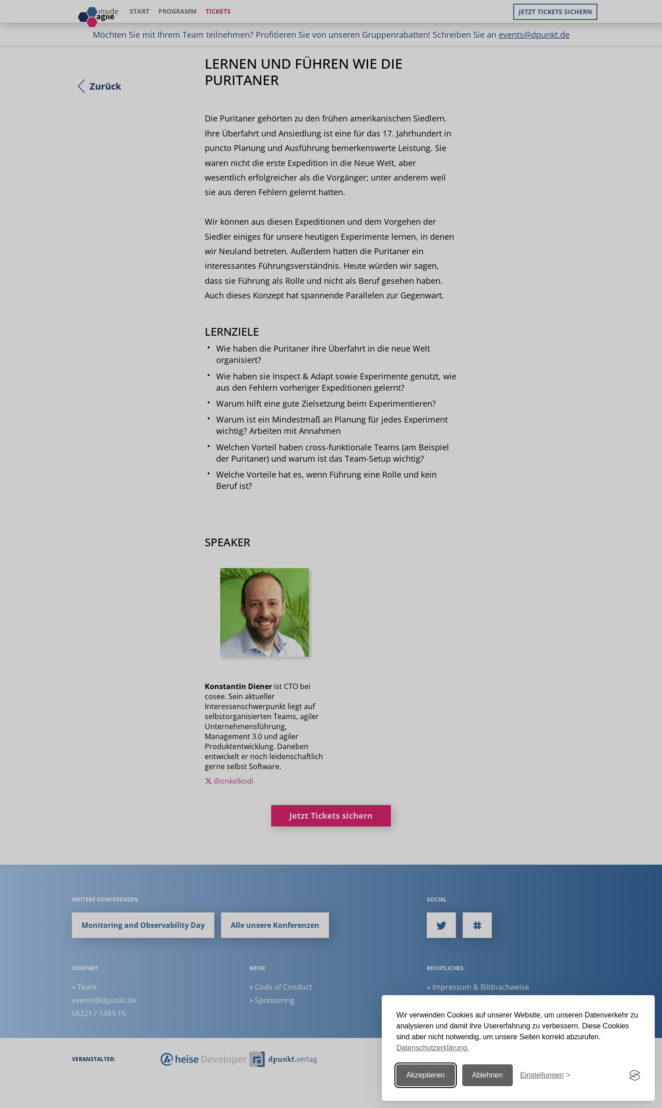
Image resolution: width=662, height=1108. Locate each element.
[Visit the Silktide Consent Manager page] (634, 1075)
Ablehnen (487, 1075)
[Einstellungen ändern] (545, 1075)
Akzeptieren (425, 1075)
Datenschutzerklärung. (432, 1048)
